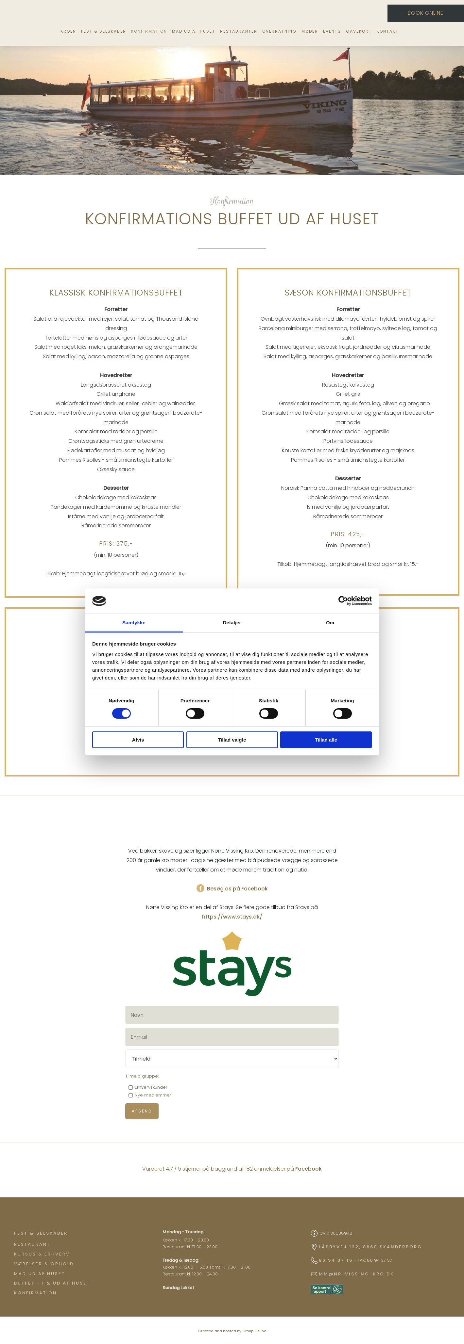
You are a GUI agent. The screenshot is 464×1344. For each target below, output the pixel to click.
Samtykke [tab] (134, 622)
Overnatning (279, 31)
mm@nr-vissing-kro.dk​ (356, 1274)
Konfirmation (149, 31)
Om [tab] (330, 622)
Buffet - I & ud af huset (52, 1283)
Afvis (138, 740)
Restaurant (32, 1244)
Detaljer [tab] (232, 622)
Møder (309, 31)
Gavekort (359, 31)
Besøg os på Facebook (232, 888)
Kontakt (388, 31)
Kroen (68, 31)
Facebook (308, 1169)
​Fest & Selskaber (41, 1233)
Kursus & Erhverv (42, 1254)
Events (332, 31)
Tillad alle (326, 740)
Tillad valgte (232, 740)
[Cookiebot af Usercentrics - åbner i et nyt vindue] (343, 601)
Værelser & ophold (44, 1264)
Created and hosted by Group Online (232, 1331)
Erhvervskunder (151, 1087)
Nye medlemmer (153, 1095)
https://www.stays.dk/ (232, 916)
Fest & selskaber (103, 31)
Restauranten (238, 31)
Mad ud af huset (193, 31)
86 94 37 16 (336, 1260)
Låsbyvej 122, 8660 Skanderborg (370, 1247)
